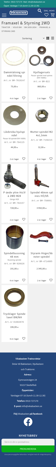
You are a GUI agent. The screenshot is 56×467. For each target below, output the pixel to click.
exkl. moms (49, 10)
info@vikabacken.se (36, 2)
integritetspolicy (45, 454)
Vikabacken (23, 413)
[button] (4, 15)
